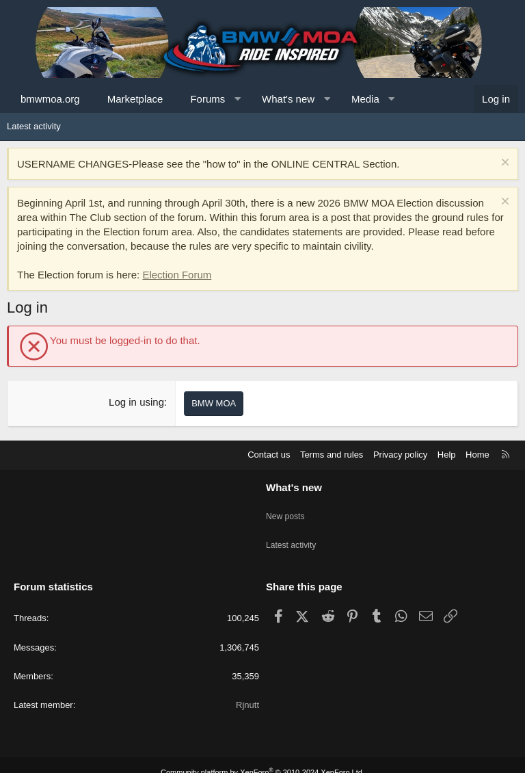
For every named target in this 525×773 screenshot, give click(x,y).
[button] (237, 99)
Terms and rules (331, 454)
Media (365, 99)
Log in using (136, 402)
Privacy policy (400, 454)
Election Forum (176, 274)
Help (447, 454)
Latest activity (34, 126)
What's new (288, 99)
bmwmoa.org (50, 99)
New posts (287, 511)
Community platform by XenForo (262, 757)
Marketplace (135, 99)
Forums (207, 99)
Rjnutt (247, 690)
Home (477, 454)
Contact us (268, 454)
